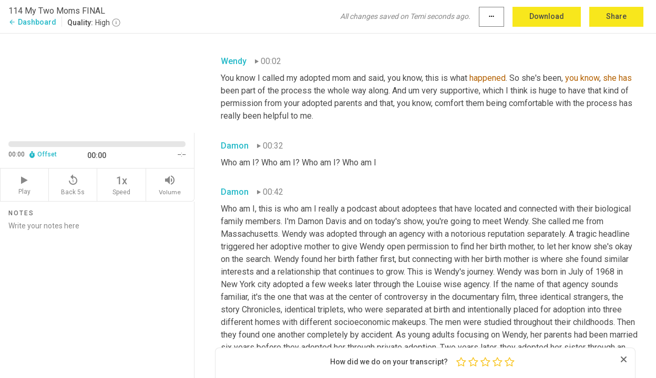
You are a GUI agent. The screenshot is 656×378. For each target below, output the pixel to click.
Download (546, 16)
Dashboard (32, 22)
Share (616, 16)
